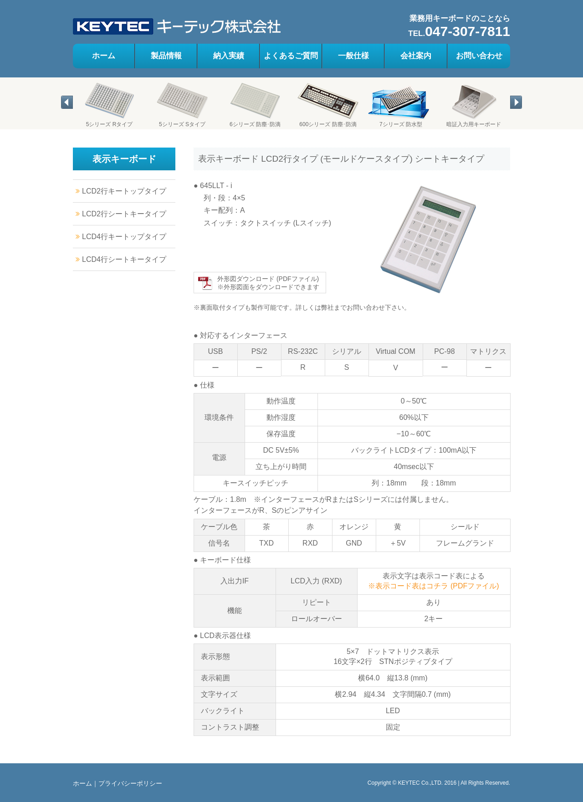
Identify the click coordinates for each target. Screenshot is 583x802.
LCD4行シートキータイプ (124, 259)
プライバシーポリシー (130, 783)
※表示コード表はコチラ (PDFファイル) (433, 586)
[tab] (61, 124)
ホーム (82, 783)
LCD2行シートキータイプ (124, 214)
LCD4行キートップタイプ (124, 236)
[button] (67, 102)
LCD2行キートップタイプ (124, 191)
